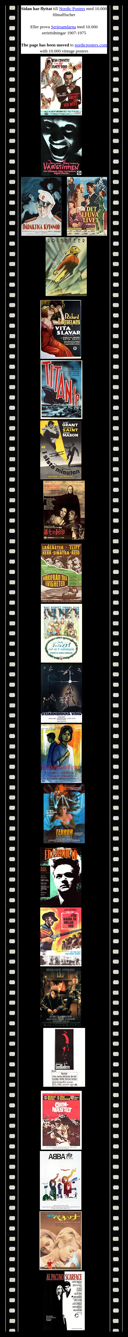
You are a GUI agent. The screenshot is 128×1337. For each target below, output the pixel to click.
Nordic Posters (72, 8)
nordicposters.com (91, 44)
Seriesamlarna (63, 26)
